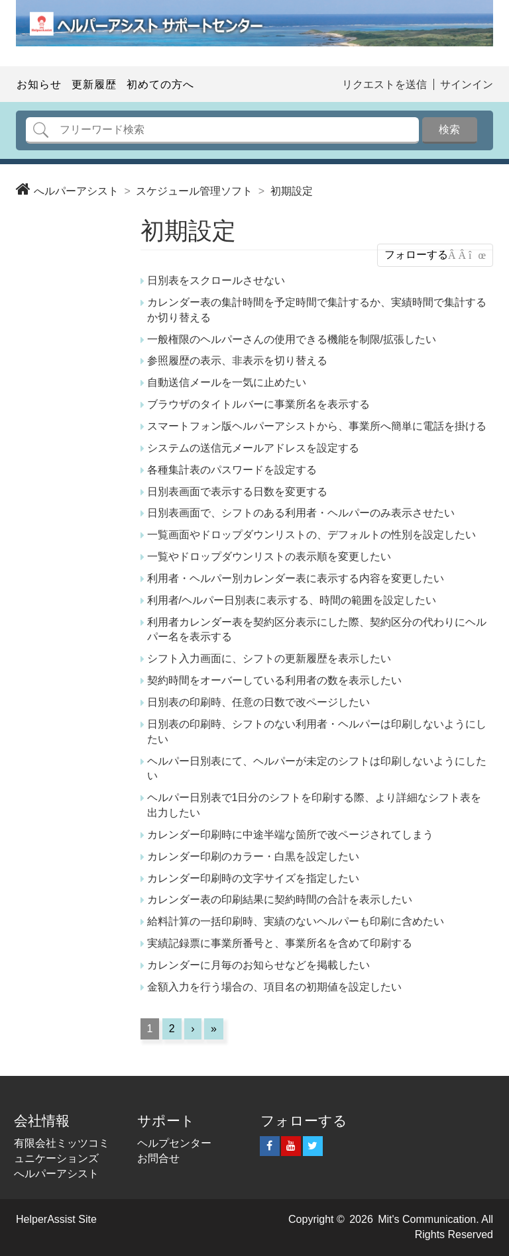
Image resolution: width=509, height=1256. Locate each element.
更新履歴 (94, 84)
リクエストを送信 (384, 84)
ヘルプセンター (174, 1143)
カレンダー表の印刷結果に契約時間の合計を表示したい (279, 899)
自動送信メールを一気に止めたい (226, 382)
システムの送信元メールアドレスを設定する (253, 448)
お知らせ (39, 84)
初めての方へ (160, 84)
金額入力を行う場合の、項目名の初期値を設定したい (274, 986)
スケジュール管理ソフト (194, 191)
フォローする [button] (416, 254)
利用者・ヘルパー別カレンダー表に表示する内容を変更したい (295, 578)
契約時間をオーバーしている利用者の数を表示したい (274, 680)
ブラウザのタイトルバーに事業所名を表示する (258, 404)
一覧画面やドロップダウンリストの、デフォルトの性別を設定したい (311, 534)
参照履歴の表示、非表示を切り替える (237, 360)
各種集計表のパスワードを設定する (232, 469)
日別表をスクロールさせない (216, 280)
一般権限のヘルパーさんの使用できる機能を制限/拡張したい (291, 339)
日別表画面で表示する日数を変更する (237, 491)
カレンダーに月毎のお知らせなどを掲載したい (258, 965)
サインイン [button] (466, 84)
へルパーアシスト (76, 191)
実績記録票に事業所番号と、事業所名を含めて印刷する (279, 943)
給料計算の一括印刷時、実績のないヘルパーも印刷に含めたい (295, 921)
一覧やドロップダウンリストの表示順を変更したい (269, 556)
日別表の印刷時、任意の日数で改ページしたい (258, 702)
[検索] (222, 130)
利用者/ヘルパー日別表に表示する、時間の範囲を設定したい (291, 600)
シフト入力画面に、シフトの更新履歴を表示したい (269, 658)
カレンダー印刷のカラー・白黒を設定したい (253, 856)
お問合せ (158, 1158)
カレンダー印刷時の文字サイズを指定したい (253, 878)
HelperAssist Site (56, 1219)
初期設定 (291, 191)
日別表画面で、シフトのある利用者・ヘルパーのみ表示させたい (301, 512)
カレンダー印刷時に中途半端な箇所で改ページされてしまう (290, 834)
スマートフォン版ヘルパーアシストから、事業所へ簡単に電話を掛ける (316, 426)
